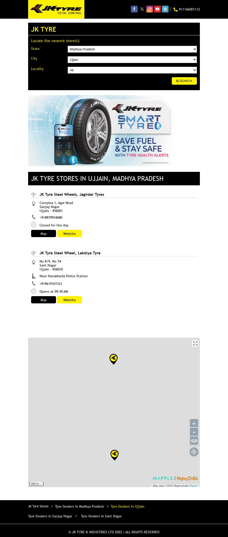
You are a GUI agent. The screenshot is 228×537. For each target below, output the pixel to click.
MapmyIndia (181, 485)
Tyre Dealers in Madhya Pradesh (79, 506)
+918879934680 (51, 217)
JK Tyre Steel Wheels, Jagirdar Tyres (72, 194)
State (36, 48)
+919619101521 (51, 283)
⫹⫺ (194, 440)
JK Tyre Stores (38, 506)
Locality (37, 69)
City (34, 58)
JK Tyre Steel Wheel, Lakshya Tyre (70, 252)
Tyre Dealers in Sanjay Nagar (50, 516)
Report (193, 485)
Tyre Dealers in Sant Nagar (101, 516)
